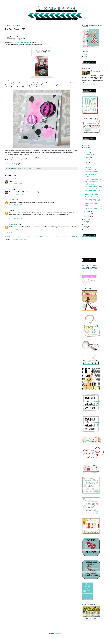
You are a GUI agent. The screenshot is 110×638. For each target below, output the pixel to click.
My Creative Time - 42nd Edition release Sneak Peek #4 (94, 191)
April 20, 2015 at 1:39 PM (16, 229)
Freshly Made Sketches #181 (93, 203)
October (87, 152)
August (87, 157)
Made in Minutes (89, 184)
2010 (85, 229)
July (86, 159)
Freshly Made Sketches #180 (93, 208)
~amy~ (11, 179)
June (87, 162)
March (87, 211)
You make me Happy (91, 181)
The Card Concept (23, 42)
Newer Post (8, 236)
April (86, 167)
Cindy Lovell (96, 71)
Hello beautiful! (89, 176)
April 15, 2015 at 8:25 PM (16, 194)
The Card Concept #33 (91, 197)
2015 (85, 147)
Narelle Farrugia (14, 224)
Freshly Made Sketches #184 (93, 171)
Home (41, 236)
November (88, 150)
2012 (85, 224)
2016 (85, 145)
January (87, 216)
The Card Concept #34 (91, 174)
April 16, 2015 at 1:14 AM (16, 204)
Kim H (11, 189)
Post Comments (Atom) (19, 239)
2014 (85, 219)
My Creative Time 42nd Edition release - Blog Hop (93, 187)
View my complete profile (89, 85)
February (88, 214)
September (88, 154)
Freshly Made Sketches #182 (93, 194)
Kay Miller (12, 200)
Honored (86, 56)
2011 (85, 227)
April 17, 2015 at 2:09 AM (16, 218)
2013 (85, 222)
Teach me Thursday (90, 169)
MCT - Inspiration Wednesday (93, 206)
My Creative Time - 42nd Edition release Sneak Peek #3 (94, 200)
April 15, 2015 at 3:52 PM (16, 184)
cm (10, 210)
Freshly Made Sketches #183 (93, 179)
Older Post (75, 236)
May (86, 164)
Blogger (58, 633)
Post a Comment (11, 233)
